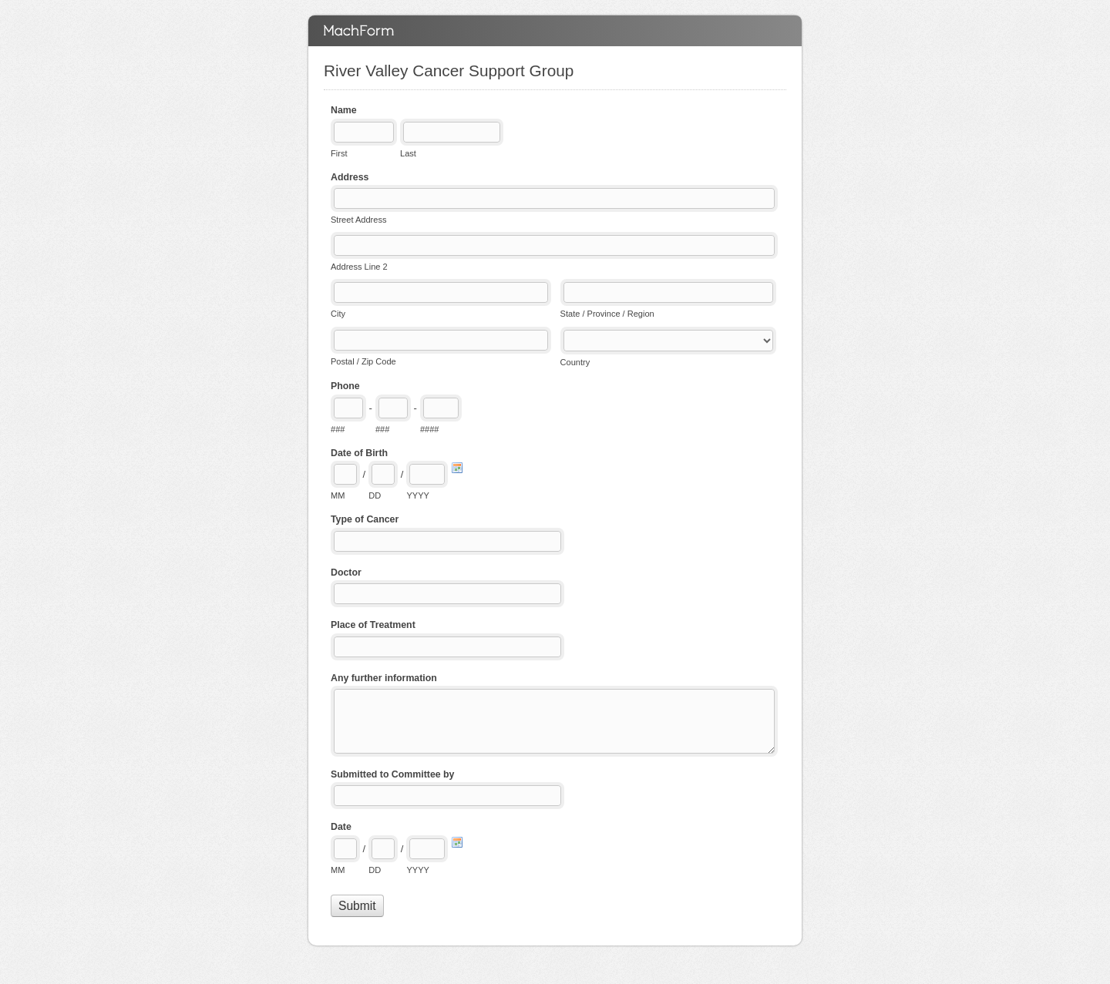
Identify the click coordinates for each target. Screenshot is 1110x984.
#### (429, 429)
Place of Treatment (373, 625)
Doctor (346, 572)
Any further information (384, 678)
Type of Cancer (365, 519)
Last (408, 153)
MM (338, 495)
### (338, 429)
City (338, 313)
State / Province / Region (607, 313)
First (339, 153)
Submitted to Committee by (392, 774)
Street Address (358, 219)
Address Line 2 (359, 266)
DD (374, 495)
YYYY (417, 495)
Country (575, 362)
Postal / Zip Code (363, 361)
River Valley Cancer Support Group (555, 30)
